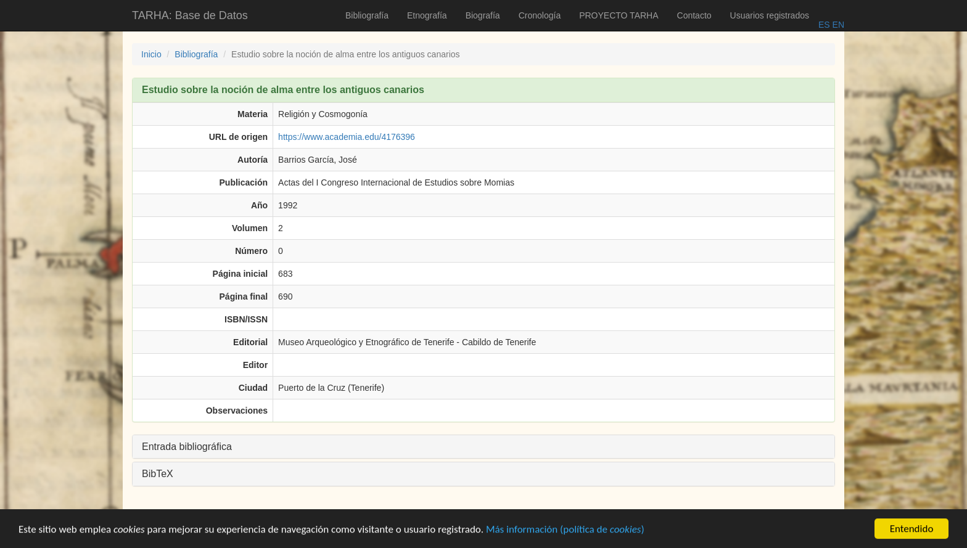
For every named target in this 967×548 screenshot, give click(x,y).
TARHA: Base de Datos (190, 15)
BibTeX (157, 473)
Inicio (151, 54)
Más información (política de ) (565, 530)
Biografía (483, 15)
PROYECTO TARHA (618, 15)
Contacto (694, 15)
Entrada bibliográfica (187, 446)
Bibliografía (367, 15)
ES (824, 25)
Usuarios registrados (769, 15)
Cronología (540, 15)
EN (837, 25)
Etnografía (427, 15)
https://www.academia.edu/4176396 (346, 137)
